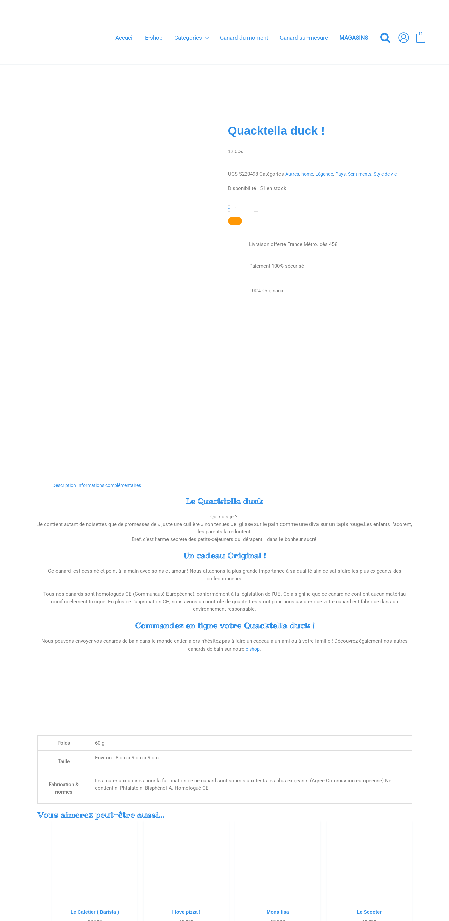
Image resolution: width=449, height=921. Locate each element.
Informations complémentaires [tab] (114, 325)
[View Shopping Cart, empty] (420, 38)
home (308, 174)
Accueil (206, 828)
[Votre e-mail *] (355, 837)
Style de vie (392, 174)
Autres (292, 174)
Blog (203, 836)
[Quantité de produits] (242, 209)
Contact (207, 851)
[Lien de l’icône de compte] (403, 37)
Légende (326, 174)
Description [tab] (65, 325)
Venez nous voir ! (217, 844)
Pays (343, 174)
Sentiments (364, 174)
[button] (205, 37)
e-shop (252, 489)
